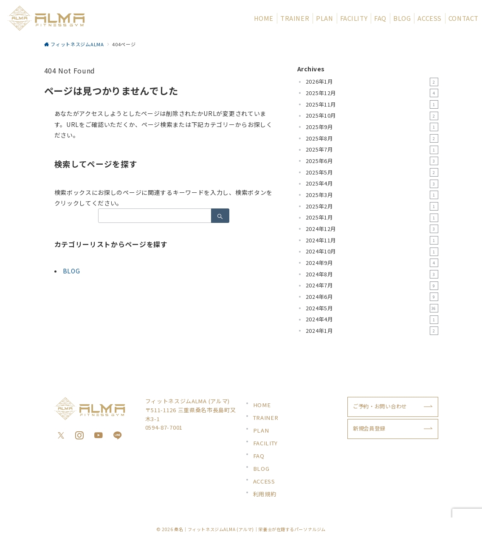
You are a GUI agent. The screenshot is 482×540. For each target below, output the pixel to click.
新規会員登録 (369, 428)
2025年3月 (372, 195)
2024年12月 (372, 229)
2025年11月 (372, 104)
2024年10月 (372, 252)
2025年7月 (372, 150)
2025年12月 (372, 93)
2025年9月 (372, 127)
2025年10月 (372, 116)
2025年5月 (372, 172)
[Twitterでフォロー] (61, 435)
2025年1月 (372, 218)
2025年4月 (372, 184)
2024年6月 (372, 296)
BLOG (71, 271)
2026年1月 (372, 82)
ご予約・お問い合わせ (380, 406)
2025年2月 (372, 206)
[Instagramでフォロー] (79, 435)
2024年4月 (372, 319)
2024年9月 (372, 263)
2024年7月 (372, 285)
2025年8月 (372, 138)
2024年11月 (372, 240)
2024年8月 (372, 274)
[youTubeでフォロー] (98, 435)
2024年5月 (372, 308)
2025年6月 (372, 161)
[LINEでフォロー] (117, 435)
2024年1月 (372, 330)
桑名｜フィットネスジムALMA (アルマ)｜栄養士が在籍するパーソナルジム (250, 529)
